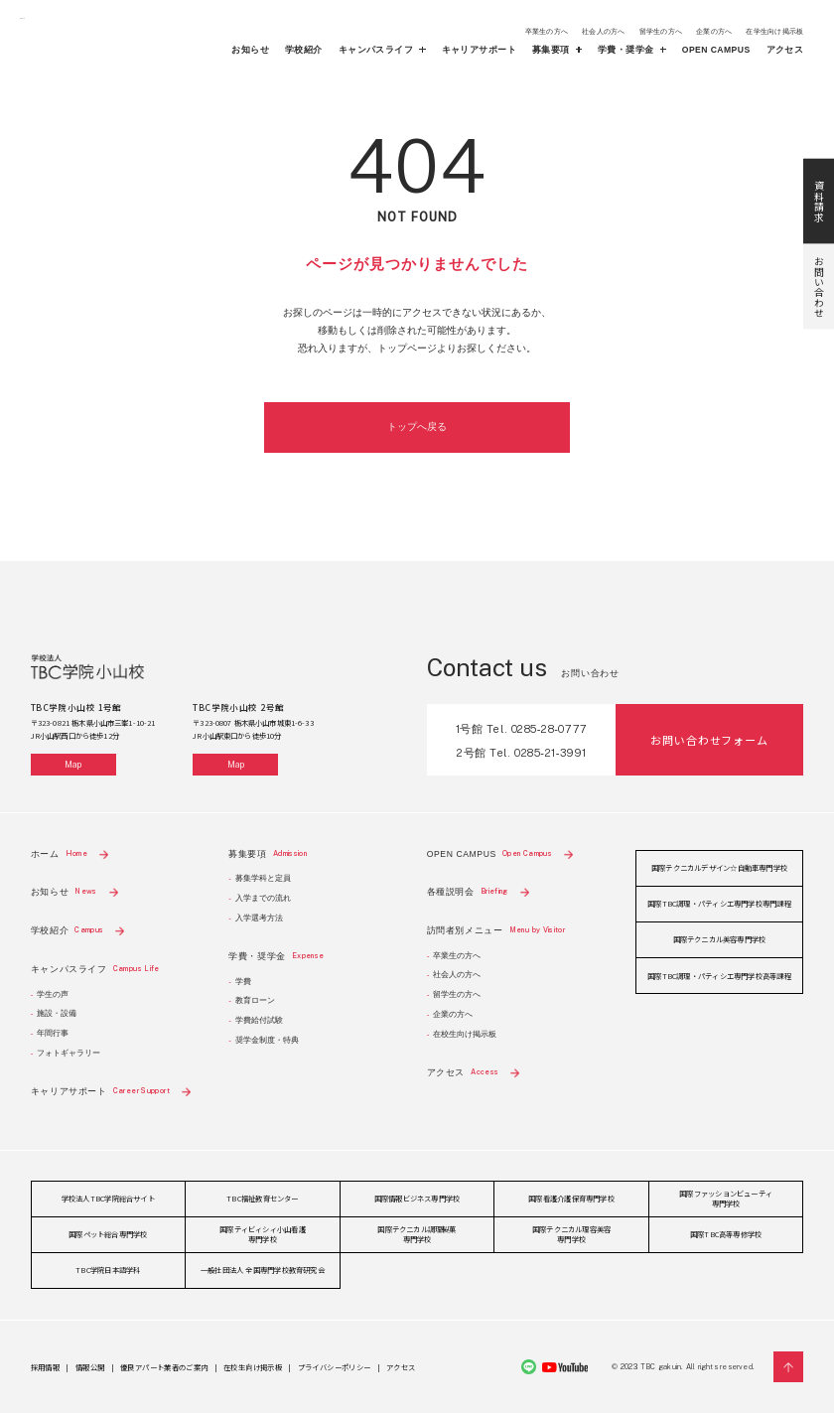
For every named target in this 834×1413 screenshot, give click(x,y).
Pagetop (788, 1366)
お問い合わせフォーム (708, 740)
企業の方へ (714, 31)
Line (528, 1366)
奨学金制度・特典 (267, 1040)
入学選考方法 (259, 918)
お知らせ (250, 50)
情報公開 (89, 1366)
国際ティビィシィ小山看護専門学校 (262, 1233)
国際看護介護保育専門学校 (571, 1198)
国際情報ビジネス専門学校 (417, 1198)
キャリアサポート (479, 50)
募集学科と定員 (263, 878)
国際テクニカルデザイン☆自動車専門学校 (719, 867)
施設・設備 (56, 1013)
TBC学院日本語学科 (107, 1269)
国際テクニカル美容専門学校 (719, 938)
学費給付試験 (259, 1020)
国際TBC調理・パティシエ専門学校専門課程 (719, 903)
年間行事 (53, 1033)
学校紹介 (304, 50)
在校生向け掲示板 (464, 1034)
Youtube (565, 1367)
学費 (243, 981)
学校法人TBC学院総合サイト (108, 1198)
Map (73, 765)
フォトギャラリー (68, 1053)
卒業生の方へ (546, 31)
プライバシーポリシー (334, 1366)
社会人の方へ (603, 31)
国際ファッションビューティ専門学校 (725, 1198)
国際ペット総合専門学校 (108, 1233)
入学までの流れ (263, 898)
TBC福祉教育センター (262, 1198)
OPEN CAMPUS (716, 50)
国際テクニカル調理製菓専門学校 (416, 1233)
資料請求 (819, 122)
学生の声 (53, 994)
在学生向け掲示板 (774, 31)
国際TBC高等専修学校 (726, 1233)
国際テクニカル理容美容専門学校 (571, 1233)
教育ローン (255, 1000)
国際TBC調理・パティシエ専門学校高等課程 (719, 975)
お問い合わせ (819, 208)
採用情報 (45, 1366)
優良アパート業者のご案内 (164, 1366)
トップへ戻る (417, 426)
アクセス (785, 50)
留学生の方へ (660, 31)
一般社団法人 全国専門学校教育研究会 (263, 1269)
